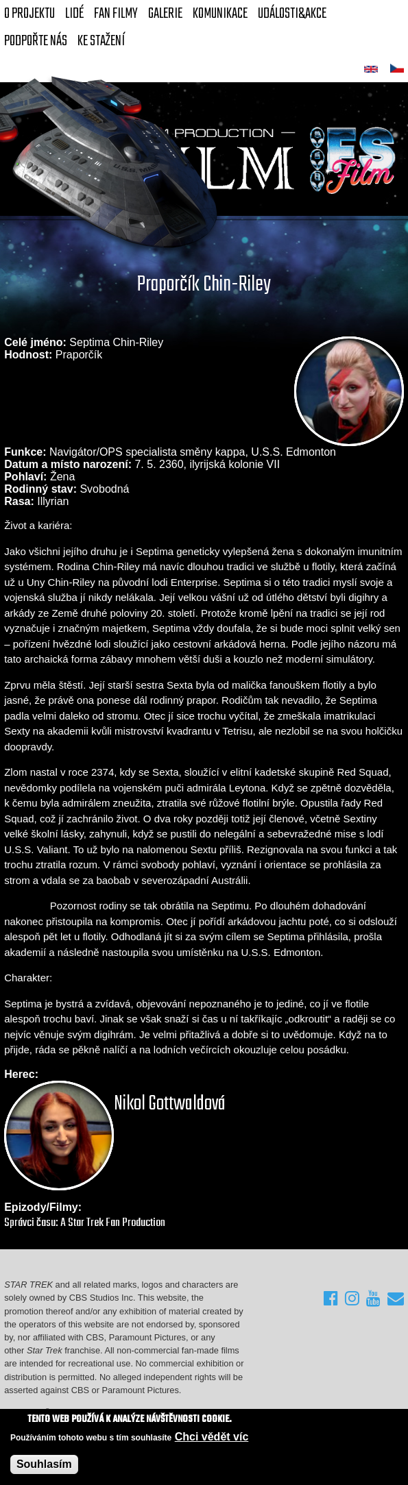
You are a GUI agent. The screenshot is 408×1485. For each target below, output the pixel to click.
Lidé (74, 13)
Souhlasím (44, 1465)
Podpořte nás (35, 41)
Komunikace (220, 13)
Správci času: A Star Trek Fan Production (84, 1223)
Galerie (165, 13)
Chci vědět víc (212, 1437)
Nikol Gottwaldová (170, 1104)
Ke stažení (101, 41)
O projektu (29, 13)
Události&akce (292, 13)
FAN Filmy (116, 13)
